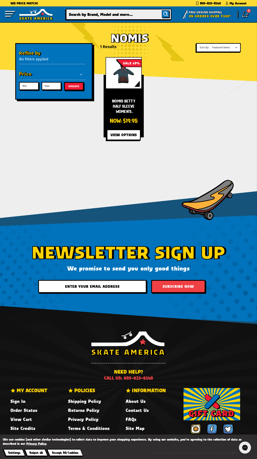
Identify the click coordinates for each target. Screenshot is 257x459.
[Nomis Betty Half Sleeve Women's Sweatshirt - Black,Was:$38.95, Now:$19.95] (124, 73)
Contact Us (137, 410)
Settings (14, 452)
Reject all (36, 452)
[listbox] (225, 47)
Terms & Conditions (89, 428)
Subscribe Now (178, 286)
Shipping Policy (84, 401)
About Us (136, 401)
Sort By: (204, 47)
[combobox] (119, 14)
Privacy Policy (83, 419)
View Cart (21, 419)
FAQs (131, 419)
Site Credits (22, 428)
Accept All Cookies (65, 452)
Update (73, 86)
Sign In (17, 401)
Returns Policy (83, 410)
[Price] (51, 74)
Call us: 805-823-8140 (128, 378)
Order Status (23, 410)
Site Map (135, 428)
